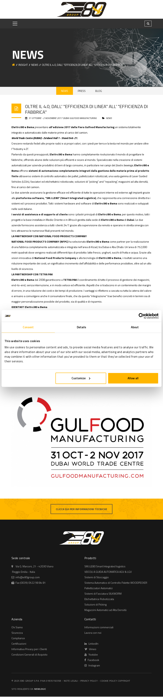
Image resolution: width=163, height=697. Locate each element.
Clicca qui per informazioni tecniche (81, 510)
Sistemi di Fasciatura (103, 594)
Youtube (91, 655)
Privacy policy (89, 681)
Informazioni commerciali (98, 628)
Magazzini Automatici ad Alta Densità (105, 610)
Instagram (92, 666)
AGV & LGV (108, 572)
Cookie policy (108, 681)
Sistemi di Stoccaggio (96, 578)
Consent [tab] (28, 327)
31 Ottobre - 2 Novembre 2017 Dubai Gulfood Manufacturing (61, 119)
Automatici (98, 588)
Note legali (71, 681)
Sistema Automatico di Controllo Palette (115, 583)
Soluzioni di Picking (95, 605)
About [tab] (135, 327)
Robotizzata (99, 599)
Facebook (91, 660)
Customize (81, 378)
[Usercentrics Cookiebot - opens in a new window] (141, 316)
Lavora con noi (92, 633)
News (34, 65)
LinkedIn (91, 644)
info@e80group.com (28, 578)
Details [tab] (81, 327)
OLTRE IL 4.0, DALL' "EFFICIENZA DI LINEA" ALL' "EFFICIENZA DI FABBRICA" (86, 109)
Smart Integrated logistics (104, 567)
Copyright (124, 681)
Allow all (133, 378)
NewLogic (40, 689)
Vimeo (90, 649)
